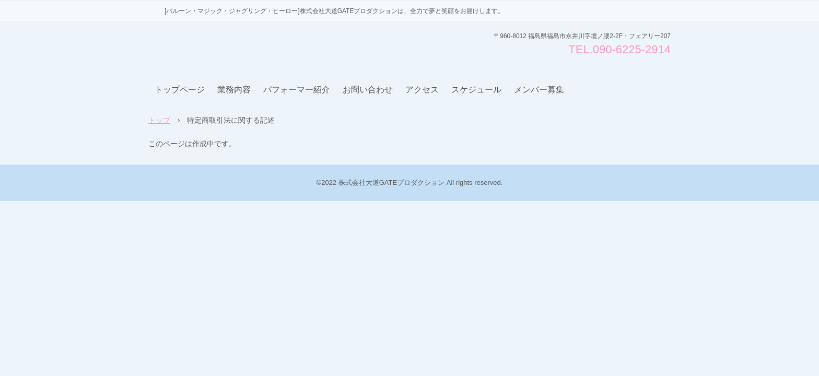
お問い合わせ (368, 89)
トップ (159, 120)
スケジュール (476, 89)
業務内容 (234, 89)
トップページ (180, 89)
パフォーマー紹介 (296, 89)
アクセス (422, 89)
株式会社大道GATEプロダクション (227, 46)
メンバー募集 (539, 89)
